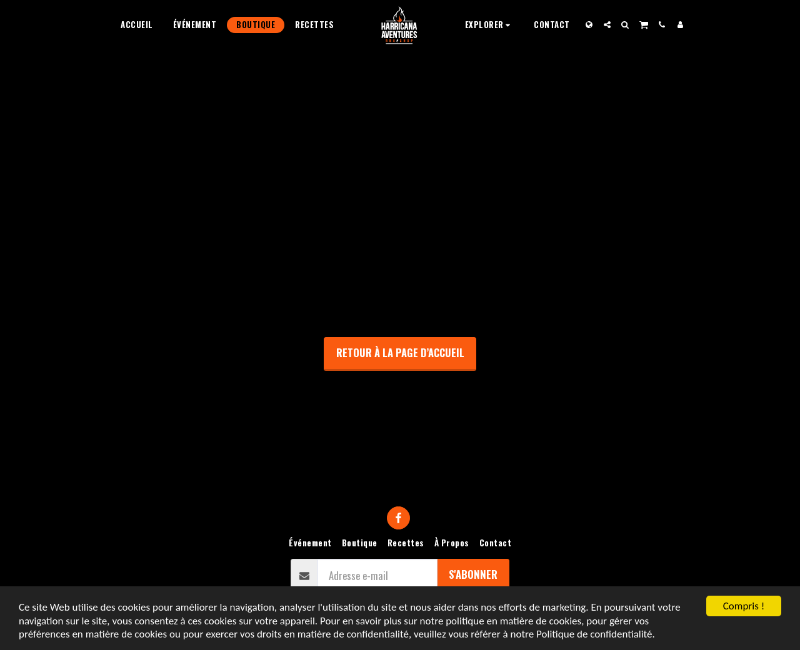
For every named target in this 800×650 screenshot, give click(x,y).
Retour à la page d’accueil (400, 352)
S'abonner (473, 574)
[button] (490, 24)
